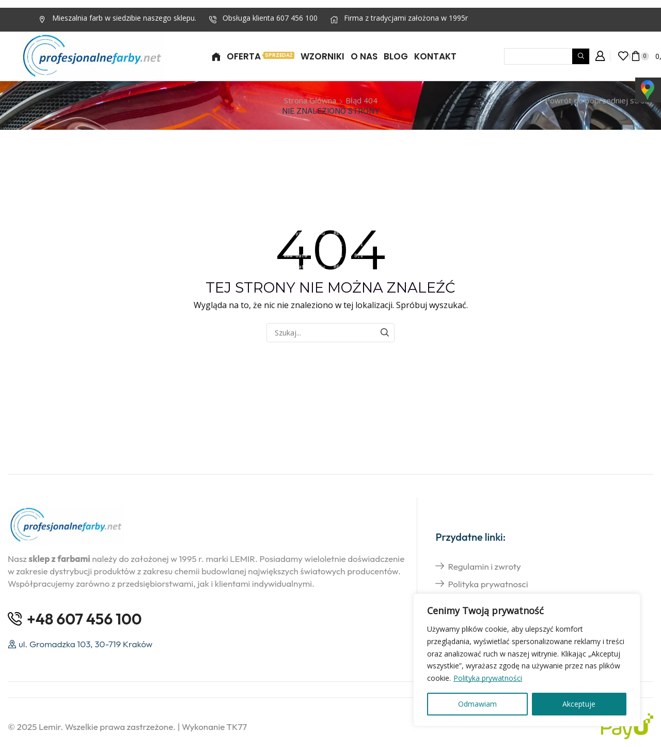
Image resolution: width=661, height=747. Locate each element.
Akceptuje (578, 704)
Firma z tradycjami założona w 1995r (406, 18)
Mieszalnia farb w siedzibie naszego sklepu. (124, 18)
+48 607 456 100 (84, 619)
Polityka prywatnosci (488, 583)
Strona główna (310, 100)
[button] (600, 56)
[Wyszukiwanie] (580, 56)
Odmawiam (477, 704)
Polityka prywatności (487, 678)
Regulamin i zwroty (484, 566)
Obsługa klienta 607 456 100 (270, 18)
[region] (526, 659)
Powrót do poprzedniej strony (599, 100)
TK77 (237, 726)
